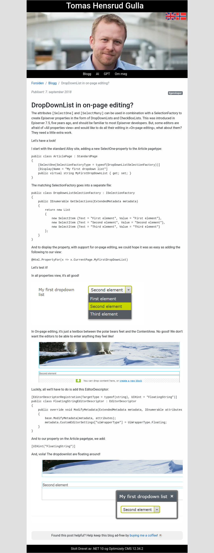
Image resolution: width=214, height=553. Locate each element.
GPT (107, 74)
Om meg (121, 74)
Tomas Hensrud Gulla (105, 5)
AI (97, 74)
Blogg (87, 74)
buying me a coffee (143, 535)
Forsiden (37, 83)
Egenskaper (175, 93)
